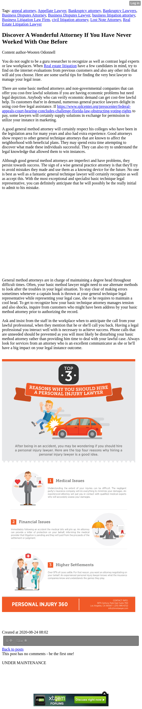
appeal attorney (24, 11)
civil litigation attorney (70, 20)
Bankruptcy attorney (84, 11)
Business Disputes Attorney (24, 15)
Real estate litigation (60, 66)
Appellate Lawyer (52, 11)
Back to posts (13, 649)
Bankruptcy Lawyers (119, 11)
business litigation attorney (113, 15)
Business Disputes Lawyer (69, 15)
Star (21, 641)
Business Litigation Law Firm (26, 20)
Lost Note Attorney (105, 20)
